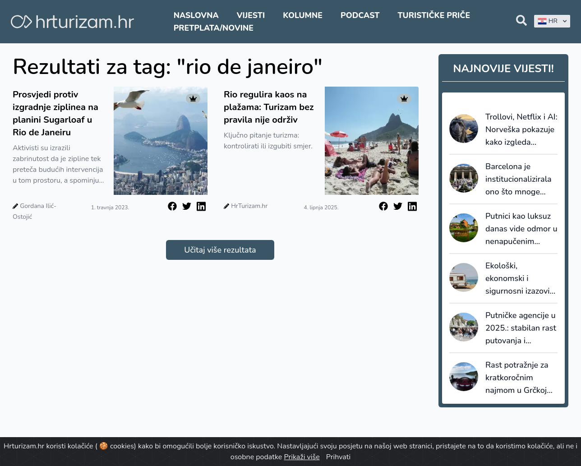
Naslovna (196, 15)
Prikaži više (301, 457)
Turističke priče (433, 15)
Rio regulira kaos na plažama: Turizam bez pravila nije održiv (269, 107)
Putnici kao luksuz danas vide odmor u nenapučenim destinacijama (521, 229)
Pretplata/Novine (214, 28)
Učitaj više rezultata (220, 250)
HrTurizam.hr (249, 206)
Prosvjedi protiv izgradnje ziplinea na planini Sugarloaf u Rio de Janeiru (55, 113)
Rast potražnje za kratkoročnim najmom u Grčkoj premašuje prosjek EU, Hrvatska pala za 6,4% (518, 378)
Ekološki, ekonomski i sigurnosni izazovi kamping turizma (517, 278)
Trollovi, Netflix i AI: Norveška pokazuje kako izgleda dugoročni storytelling (521, 129)
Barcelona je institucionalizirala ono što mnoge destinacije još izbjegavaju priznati (520, 179)
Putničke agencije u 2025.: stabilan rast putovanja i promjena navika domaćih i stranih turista (520, 328)
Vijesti (251, 15)
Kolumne (303, 15)
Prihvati (338, 457)
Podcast (360, 15)
